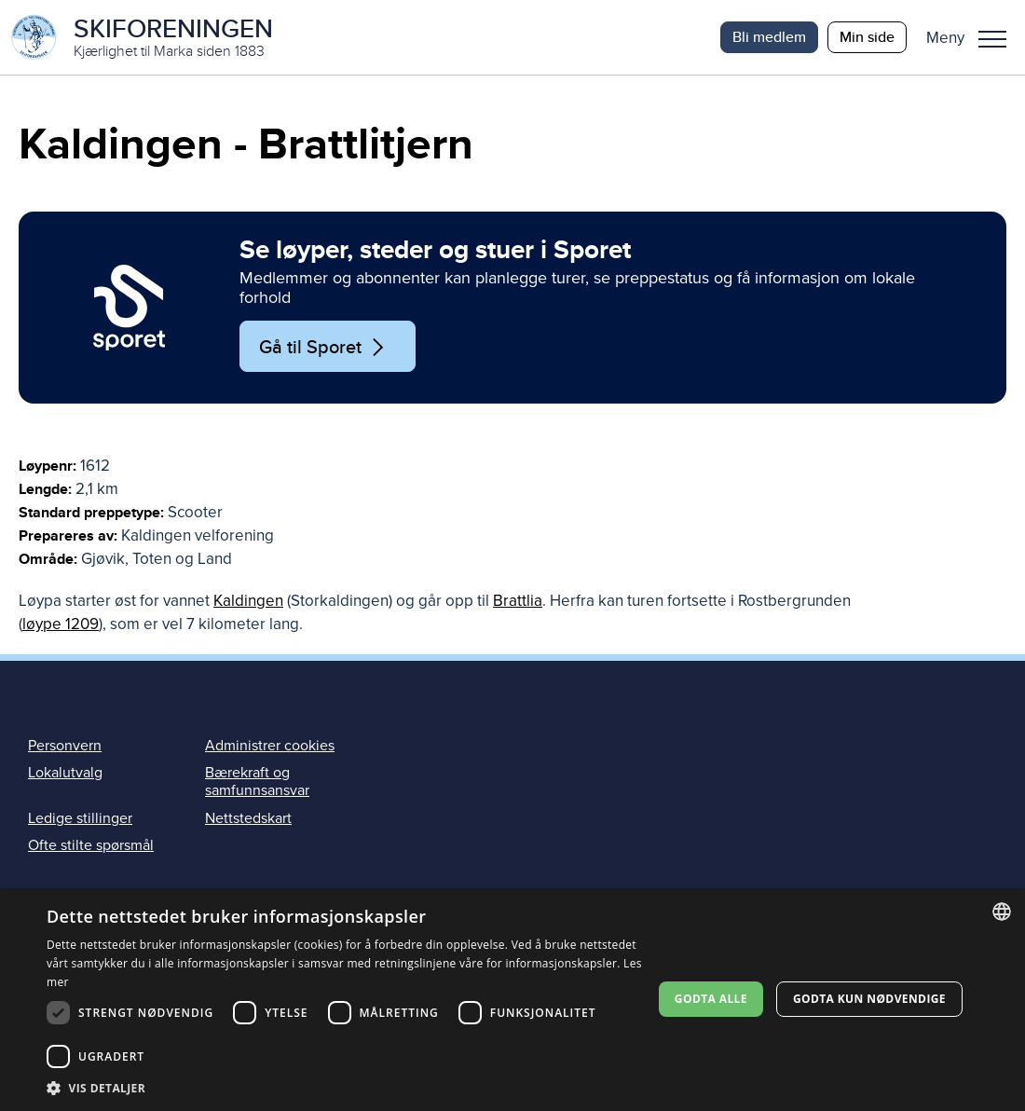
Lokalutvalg (65, 772)
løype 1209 (60, 624)
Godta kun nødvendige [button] (869, 999)
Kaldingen (248, 600)
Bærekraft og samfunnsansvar (257, 781)
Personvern (65, 745)
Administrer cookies (270, 745)
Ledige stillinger (80, 818)
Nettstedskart (248, 818)
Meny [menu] (992, 39)
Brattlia (517, 600)
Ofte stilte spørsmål (91, 845)
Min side (867, 37)
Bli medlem (769, 37)
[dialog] (512, 999)
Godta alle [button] (711, 999)
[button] (973, 37)
